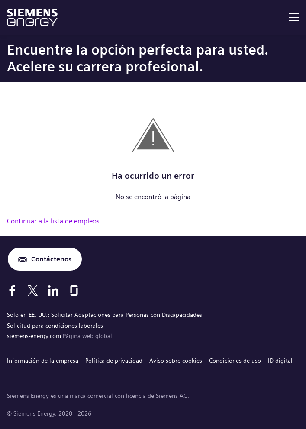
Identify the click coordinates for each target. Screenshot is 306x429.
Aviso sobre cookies (175, 360)
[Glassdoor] (74, 290)
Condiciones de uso (235, 360)
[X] (33, 290)
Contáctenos (51, 259)
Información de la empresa (42, 360)
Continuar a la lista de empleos (53, 221)
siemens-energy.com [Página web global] (35, 335)
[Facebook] (12, 290)
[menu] (294, 17)
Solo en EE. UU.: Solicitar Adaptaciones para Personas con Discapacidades (104, 314)
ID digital (280, 360)
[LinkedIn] (53, 290)
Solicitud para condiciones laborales (55, 325)
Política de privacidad (113, 360)
